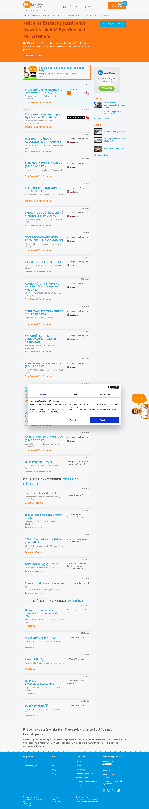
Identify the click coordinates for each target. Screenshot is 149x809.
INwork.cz (106, 770)
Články (27, 762)
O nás (79, 766)
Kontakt (80, 762)
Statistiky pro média (85, 774)
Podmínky (81, 770)
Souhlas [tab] (43, 394)
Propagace (55, 774)
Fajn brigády (107, 764)
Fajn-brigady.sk (108, 784)
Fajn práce (106, 777)
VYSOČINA (76, 601)
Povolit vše (104, 420)
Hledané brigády (31, 766)
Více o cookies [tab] (105, 394)
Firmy (87, 7)
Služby (53, 770)
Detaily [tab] (74, 394)
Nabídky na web (83, 778)
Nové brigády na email (113, 23)
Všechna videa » (101, 155)
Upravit (74, 420)
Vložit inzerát (56, 762)
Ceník (53, 766)
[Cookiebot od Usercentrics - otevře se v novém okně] (110, 387)
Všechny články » (101, 118)
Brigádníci (71, 7)
